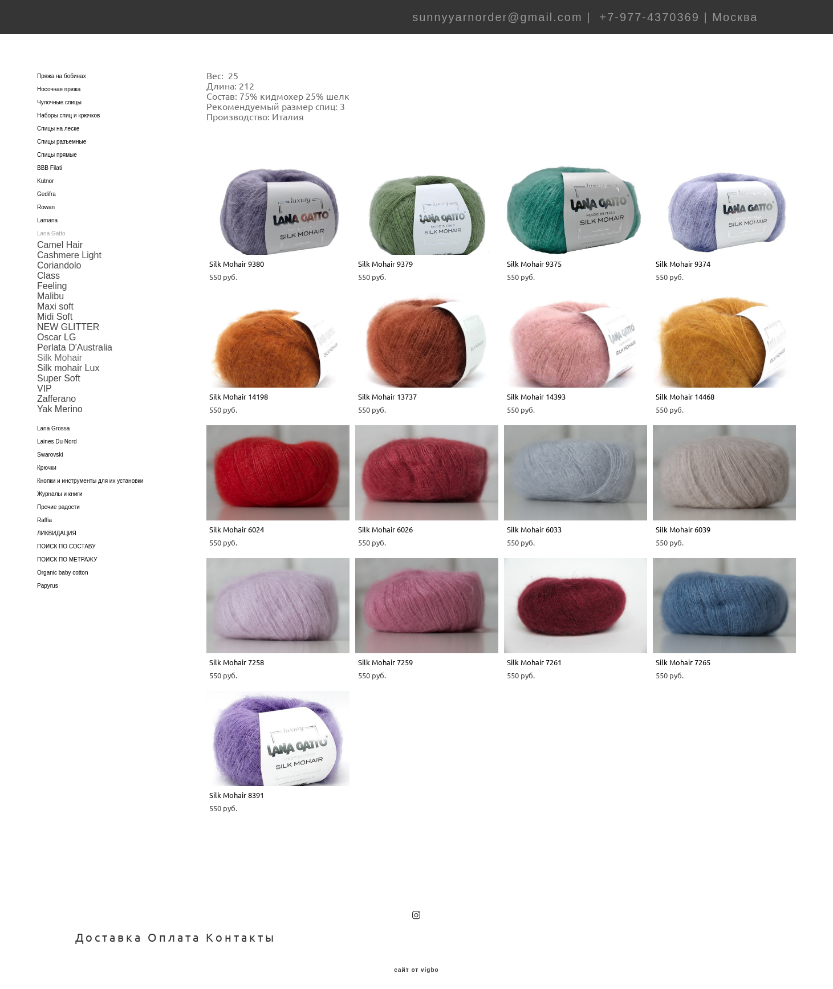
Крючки (46, 460)
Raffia (44, 513)
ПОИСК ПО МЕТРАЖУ (67, 552)
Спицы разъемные (61, 134)
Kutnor (45, 173)
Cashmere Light (69, 248)
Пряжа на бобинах (61, 69)
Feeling (52, 278)
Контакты (241, 930)
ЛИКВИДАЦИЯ (56, 526)
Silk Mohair (59, 350)
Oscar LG (56, 330)
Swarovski (50, 447)
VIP (44, 381)
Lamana (47, 213)
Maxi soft (55, 299)
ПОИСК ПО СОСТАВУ (66, 539)
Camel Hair (60, 237)
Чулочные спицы (59, 95)
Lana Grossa (53, 421)
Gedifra (46, 187)
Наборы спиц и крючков (68, 108)
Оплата (174, 930)
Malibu (50, 289)
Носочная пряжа (58, 82)
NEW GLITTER (68, 319)
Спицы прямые (57, 147)
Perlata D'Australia (74, 340)
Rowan (46, 200)
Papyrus (47, 578)
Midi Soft (54, 309)
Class (48, 268)
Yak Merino (60, 401)
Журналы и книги (60, 486)
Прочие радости (58, 499)
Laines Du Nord (56, 434)
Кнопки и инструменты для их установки (90, 473)
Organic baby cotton (62, 565)
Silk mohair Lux (68, 360)
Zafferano (56, 391)
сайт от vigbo (416, 963)
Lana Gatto (51, 226)
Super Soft (58, 371)
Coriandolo (59, 258)
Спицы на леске (58, 121)
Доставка (109, 930)
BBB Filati (49, 160)
